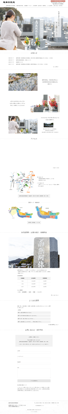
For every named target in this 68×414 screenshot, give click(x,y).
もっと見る (56, 66)
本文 (18, 367)
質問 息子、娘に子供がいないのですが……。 (26, 318)
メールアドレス (20, 356)
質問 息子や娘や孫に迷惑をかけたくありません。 (27, 315)
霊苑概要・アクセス (28, 5)
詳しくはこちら (55, 295)
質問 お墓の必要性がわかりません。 (25, 312)
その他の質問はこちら (53, 324)
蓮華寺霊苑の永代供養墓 (10, 5)
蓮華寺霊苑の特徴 (20, 5)
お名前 (18, 350)
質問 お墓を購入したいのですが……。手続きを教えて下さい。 (30, 321)
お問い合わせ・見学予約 (58, 5)
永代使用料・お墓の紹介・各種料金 (39, 5)
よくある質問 (49, 5)
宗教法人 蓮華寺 (31, 409)
